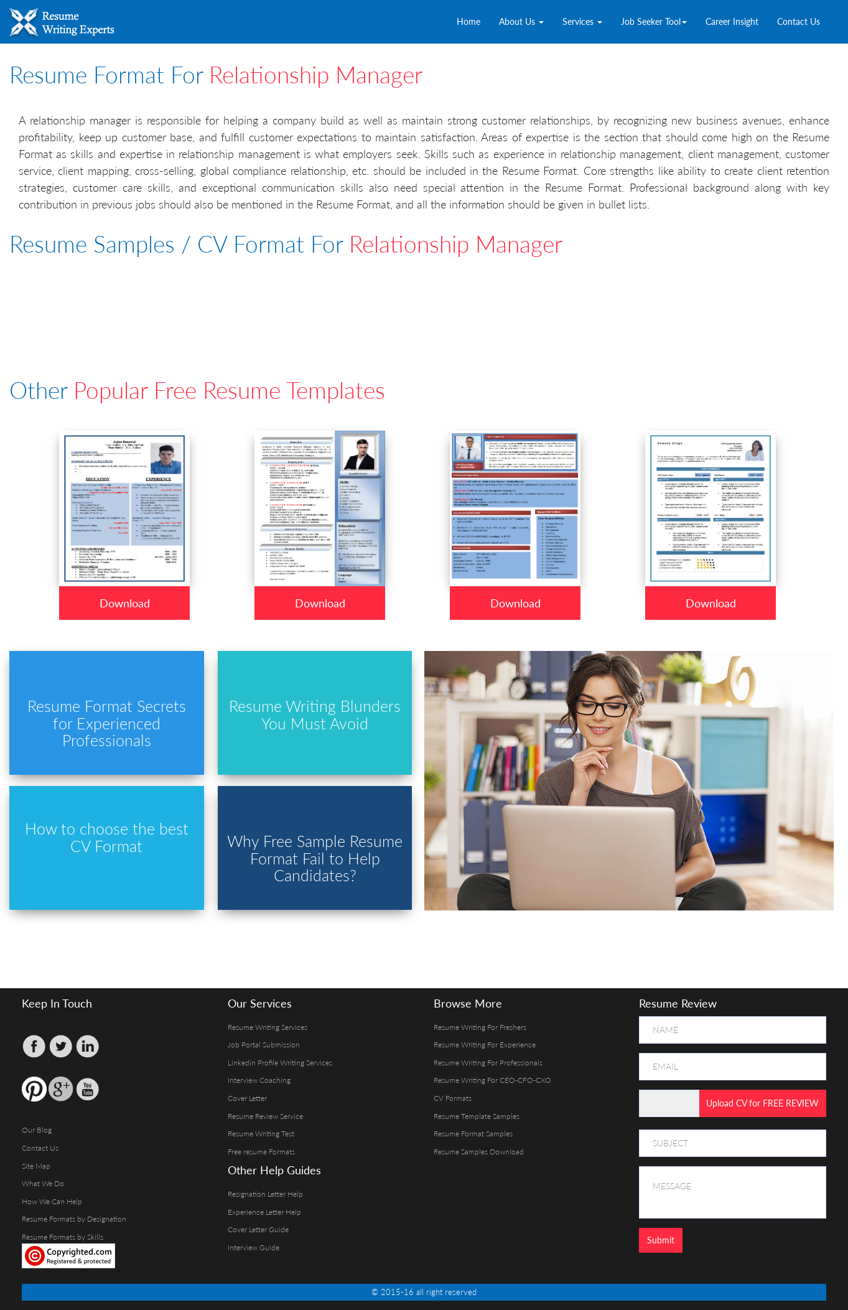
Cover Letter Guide (258, 1229)
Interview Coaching (259, 1080)
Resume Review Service (265, 1116)
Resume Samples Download (479, 1151)
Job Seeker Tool (654, 21)
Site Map (36, 1166)
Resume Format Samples (473, 1133)
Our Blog (37, 1130)
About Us (521, 21)
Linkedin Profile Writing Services (280, 1062)
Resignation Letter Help (265, 1194)
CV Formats (453, 1098)
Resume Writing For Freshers (480, 1027)
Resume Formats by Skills (62, 1237)
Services (582, 21)
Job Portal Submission (264, 1044)
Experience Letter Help (264, 1212)
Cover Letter (247, 1098)
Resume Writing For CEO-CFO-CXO (492, 1080)
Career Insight (732, 21)
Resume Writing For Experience (485, 1044)
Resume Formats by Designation (74, 1218)
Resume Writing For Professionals (488, 1062)
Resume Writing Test (261, 1133)
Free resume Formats (261, 1151)
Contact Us (798, 21)
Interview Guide (253, 1247)
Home (468, 21)
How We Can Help (52, 1201)
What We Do (43, 1183)
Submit (660, 1240)
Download (125, 603)
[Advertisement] (311, 300)
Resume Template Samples (477, 1116)
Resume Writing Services (267, 1027)
